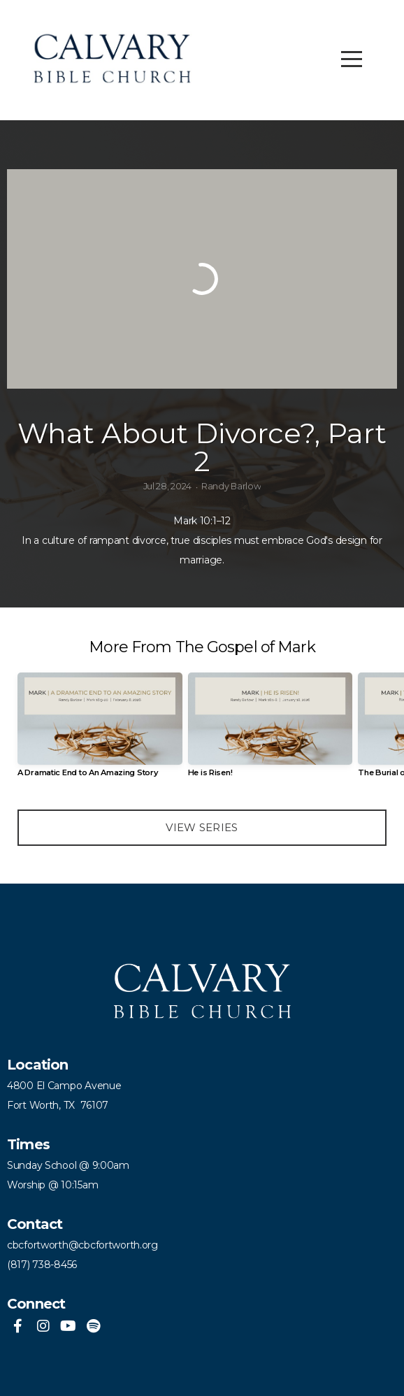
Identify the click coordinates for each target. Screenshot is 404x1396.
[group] (99, 730)
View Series (202, 827)
